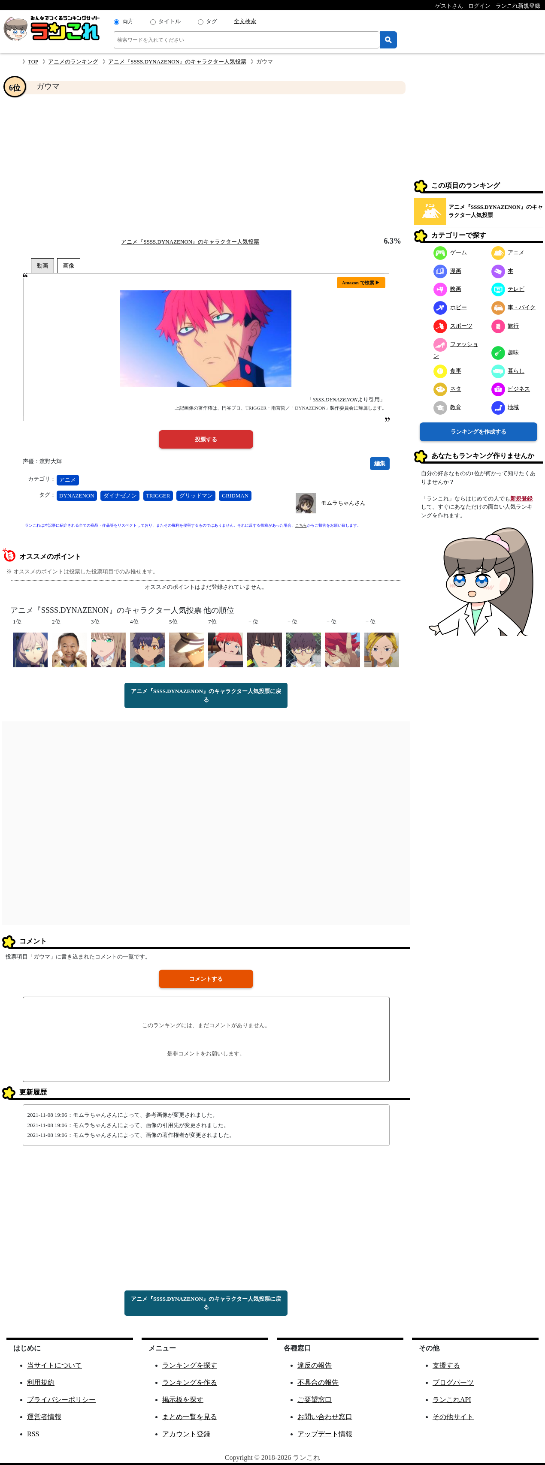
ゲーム (450, 252)
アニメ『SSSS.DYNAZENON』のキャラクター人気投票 (177, 61)
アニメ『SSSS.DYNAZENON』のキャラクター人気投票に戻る (206, 695)
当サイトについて (54, 1365)
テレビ (508, 289)
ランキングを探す (189, 1365)
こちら (301, 525)
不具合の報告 (318, 1382)
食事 (447, 371)
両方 (127, 21)
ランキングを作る (189, 1382)
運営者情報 (44, 1416)
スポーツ (452, 326)
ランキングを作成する (478, 431)
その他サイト (453, 1416)
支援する (446, 1365)
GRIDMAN (235, 495)
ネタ (447, 389)
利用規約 (40, 1382)
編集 (379, 463)
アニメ (67, 479)
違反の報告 (314, 1365)
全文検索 (245, 21)
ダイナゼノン (120, 495)
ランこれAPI (452, 1399)
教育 (447, 407)
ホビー (450, 307)
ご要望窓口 (314, 1399)
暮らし (508, 371)
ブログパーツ (453, 1382)
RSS (33, 1434)
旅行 (505, 326)
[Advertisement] (206, 166)
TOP (33, 61)
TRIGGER (158, 495)
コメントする (206, 979)
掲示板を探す (182, 1399)
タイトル (169, 21)
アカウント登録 (186, 1434)
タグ (211, 21)
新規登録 (521, 498)
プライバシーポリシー (61, 1399)
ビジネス (510, 389)
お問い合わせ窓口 (324, 1416)
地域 (505, 407)
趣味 (505, 352)
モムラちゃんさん (343, 503)
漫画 (447, 271)
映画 (447, 289)
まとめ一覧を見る (189, 1416)
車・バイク (513, 307)
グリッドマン (196, 495)
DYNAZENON (76, 495)
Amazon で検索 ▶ (361, 282)
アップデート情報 (324, 1434)
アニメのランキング (73, 61)
